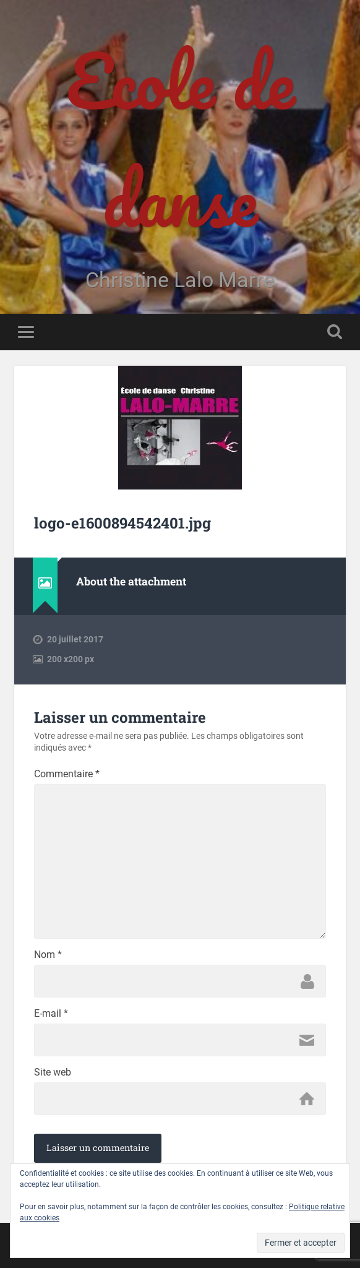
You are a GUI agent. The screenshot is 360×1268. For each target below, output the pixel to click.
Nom (48, 955)
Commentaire (67, 774)
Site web (52, 1072)
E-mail (51, 1014)
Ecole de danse (180, 139)
